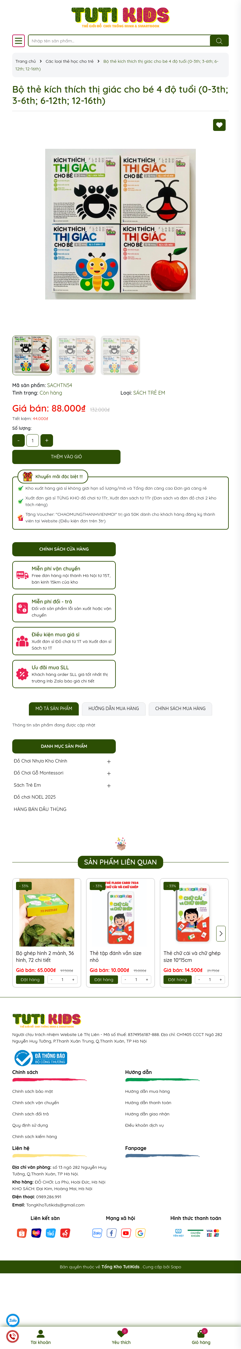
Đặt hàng (30, 979)
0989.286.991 (48, 1197)
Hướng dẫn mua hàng (147, 1091)
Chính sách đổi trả (30, 1114)
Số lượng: (22, 428)
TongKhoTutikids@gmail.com (55, 1205)
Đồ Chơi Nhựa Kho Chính (40, 761)
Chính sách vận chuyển (35, 1102)
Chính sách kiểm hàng (34, 1136)
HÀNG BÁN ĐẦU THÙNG (40, 809)
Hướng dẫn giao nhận (147, 1114)
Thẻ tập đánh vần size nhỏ (116, 956)
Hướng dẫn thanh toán (148, 1102)
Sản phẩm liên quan (120, 862)
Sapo (176, 1267)
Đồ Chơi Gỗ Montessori (38, 773)
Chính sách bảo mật (32, 1091)
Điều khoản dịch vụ (144, 1125)
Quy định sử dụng (30, 1125)
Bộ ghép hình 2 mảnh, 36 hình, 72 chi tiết (45, 956)
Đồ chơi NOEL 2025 (35, 797)
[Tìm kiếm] (219, 40)
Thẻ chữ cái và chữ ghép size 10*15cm (192, 956)
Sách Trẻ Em (27, 785)
